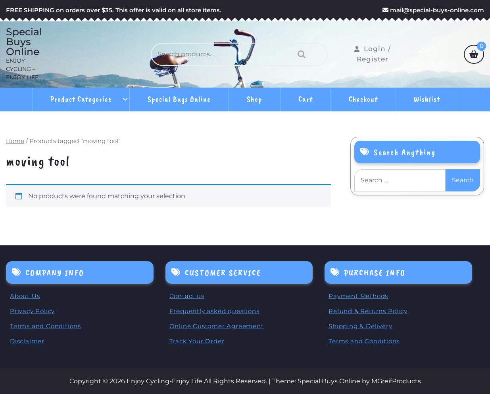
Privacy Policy (32, 311)
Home (15, 141)
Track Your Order (197, 341)
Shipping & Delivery (360, 326)
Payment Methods (358, 296)
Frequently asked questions (214, 311)
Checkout (363, 99)
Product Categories (80, 99)
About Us (25, 296)
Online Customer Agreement (216, 326)
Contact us (186, 296)
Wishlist (427, 99)
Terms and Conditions (45, 326)
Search (299, 54)
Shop (254, 99)
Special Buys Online (24, 42)
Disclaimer (27, 341)
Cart (305, 99)
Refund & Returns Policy (368, 311)
